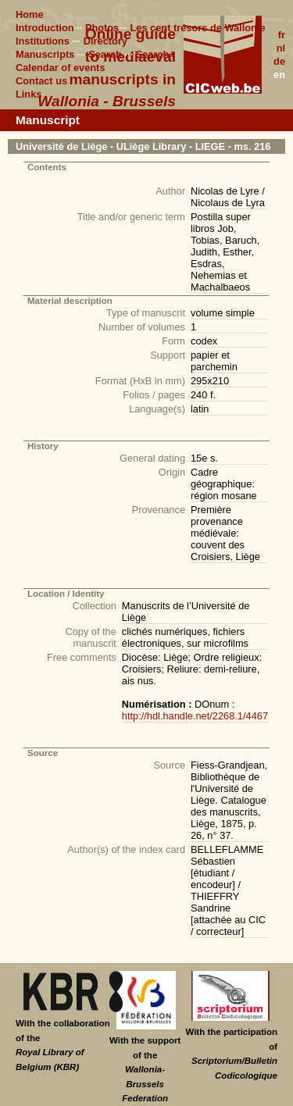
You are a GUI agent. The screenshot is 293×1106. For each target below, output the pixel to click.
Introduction (45, 28)
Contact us (41, 81)
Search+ (155, 54)
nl (281, 48)
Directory (105, 41)
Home (30, 14)
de (279, 61)
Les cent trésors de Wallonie (197, 28)
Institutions (43, 41)
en (279, 74)
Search (105, 54)
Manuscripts (45, 54)
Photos (102, 28)
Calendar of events (60, 67)
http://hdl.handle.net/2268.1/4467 (195, 716)
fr (281, 35)
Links (28, 94)
